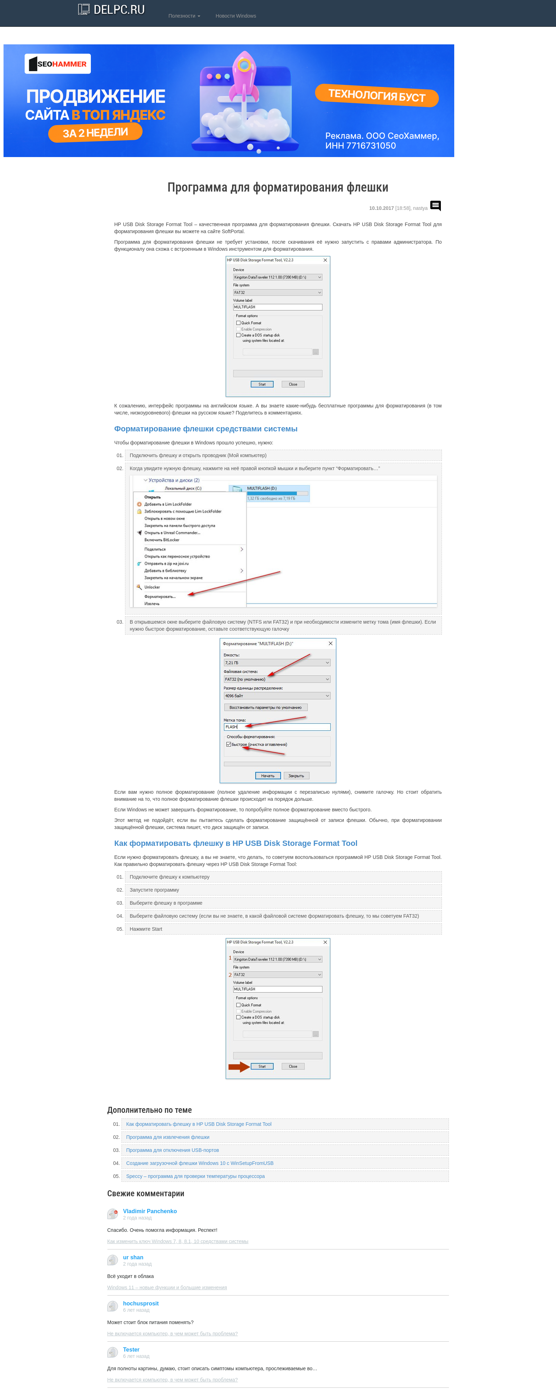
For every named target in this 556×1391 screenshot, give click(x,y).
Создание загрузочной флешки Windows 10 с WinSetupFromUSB (200, 1163)
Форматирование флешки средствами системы (206, 428)
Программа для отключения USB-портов (172, 1150)
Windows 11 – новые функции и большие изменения (167, 1287)
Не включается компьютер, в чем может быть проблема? (172, 1333)
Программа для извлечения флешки (168, 1137)
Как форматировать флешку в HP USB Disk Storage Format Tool (236, 843)
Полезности (183, 16)
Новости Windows (235, 16)
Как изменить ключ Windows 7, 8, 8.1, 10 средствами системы (178, 1241)
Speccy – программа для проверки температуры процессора (195, 1176)
